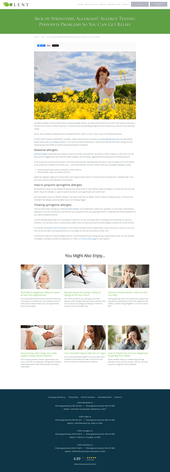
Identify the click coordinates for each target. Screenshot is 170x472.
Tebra (94, 464)
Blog (42, 37)
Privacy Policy (73, 397)
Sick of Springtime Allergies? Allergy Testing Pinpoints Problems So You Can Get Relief (73, 37)
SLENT (36, 37)
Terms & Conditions (88, 397)
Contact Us (118, 397)
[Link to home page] (16, 4)
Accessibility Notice (105, 397)
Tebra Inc (63, 397)
